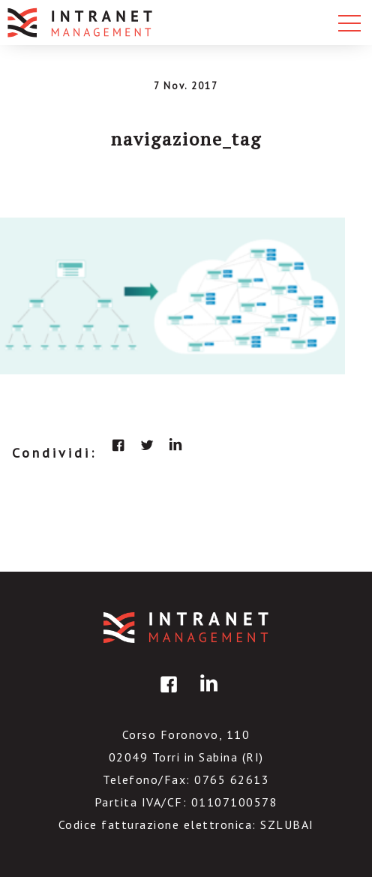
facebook (118, 445)
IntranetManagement (186, 627)
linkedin (175, 445)
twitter (147, 445)
